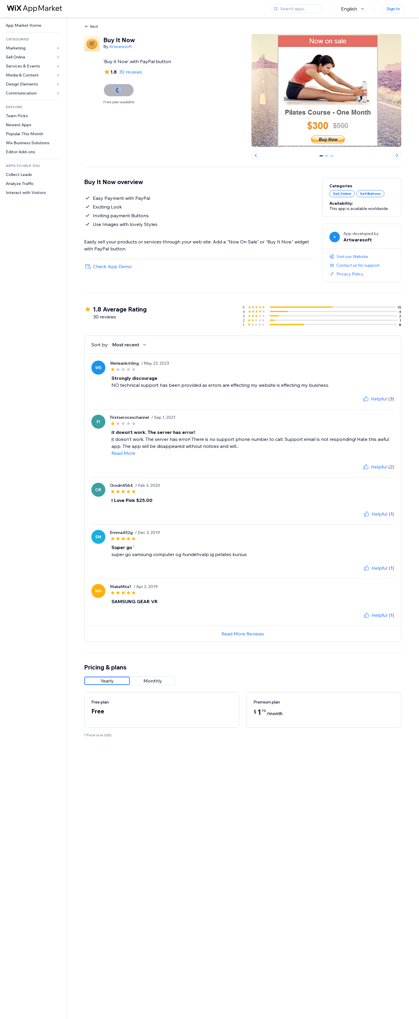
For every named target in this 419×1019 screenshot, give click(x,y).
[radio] (107, 681)
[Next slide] (397, 155)
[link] (33, 25)
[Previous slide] (255, 155)
